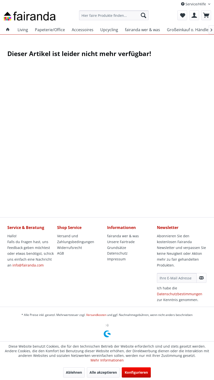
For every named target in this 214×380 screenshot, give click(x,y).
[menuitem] (114, 15)
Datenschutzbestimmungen (179, 294)
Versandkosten (96, 315)
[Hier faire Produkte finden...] (114, 15)
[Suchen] (143, 15)
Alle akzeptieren (103, 372)
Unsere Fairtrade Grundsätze (121, 244)
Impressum (116, 259)
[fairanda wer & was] (142, 29)
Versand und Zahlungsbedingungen (75, 239)
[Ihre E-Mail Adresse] (177, 278)
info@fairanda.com (28, 265)
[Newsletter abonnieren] (201, 278)
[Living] (22, 29)
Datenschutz (117, 253)
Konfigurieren (136, 372)
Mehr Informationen (107, 360)
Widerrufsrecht (69, 247)
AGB (60, 253)
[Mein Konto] (194, 15)
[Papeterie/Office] (49, 29)
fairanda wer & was (123, 236)
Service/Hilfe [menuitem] (194, 4)
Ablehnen (74, 372)
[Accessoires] (82, 29)
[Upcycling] (109, 29)
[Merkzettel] (182, 15)
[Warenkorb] (206, 15)
